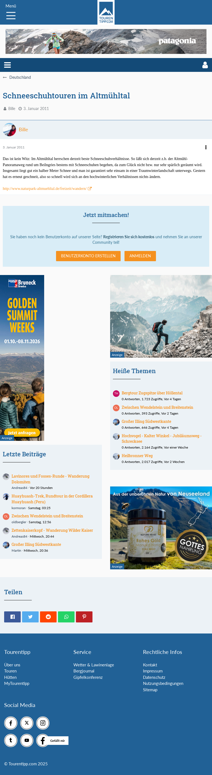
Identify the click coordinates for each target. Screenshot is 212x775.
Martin (16, 550)
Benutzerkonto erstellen (88, 255)
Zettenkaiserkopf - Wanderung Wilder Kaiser (52, 530)
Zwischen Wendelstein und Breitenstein (47, 516)
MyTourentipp (16, 683)
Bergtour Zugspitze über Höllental (152, 393)
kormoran (19, 508)
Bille (11, 108)
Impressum (153, 670)
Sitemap (150, 689)
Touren (10, 670)
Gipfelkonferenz (88, 677)
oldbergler (19, 522)
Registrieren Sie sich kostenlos (128, 236)
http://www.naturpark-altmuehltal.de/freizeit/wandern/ (45, 189)
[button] (7, 65)
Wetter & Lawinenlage (93, 664)
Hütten (10, 677)
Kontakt (150, 664)
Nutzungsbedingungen (163, 683)
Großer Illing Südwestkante (36, 544)
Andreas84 (19, 488)
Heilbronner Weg (137, 455)
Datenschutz (154, 677)
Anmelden (140, 255)
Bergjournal (83, 670)
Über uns (12, 664)
